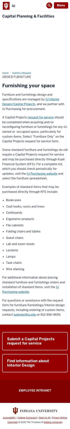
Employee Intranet (35, 390)
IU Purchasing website (42, 174)
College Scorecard (27, 417)
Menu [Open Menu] (61, 5)
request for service (41, 117)
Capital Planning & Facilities (28, 16)
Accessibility (9, 417)
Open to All (44, 417)
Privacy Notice (59, 417)
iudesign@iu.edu (25, 315)
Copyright (12, 422)
